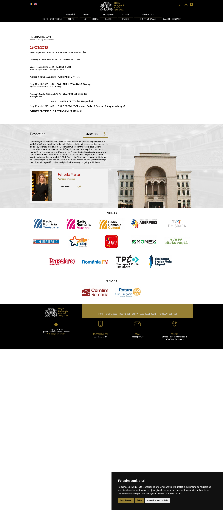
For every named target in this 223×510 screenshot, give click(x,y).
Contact (176, 14)
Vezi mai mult (92, 129)
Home (45, 14)
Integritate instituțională (147, 14)
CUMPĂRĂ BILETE (71, 14)
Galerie (166, 14)
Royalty (62, 329)
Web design (51, 329)
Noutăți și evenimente (46, 35)
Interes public (126, 14)
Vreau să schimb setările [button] (157, 500)
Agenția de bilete (109, 14)
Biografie (65, 182)
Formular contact (168, 309)
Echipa (96, 14)
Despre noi (86, 14)
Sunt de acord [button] (126, 500)
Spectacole (56, 14)
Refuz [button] (139, 500)
